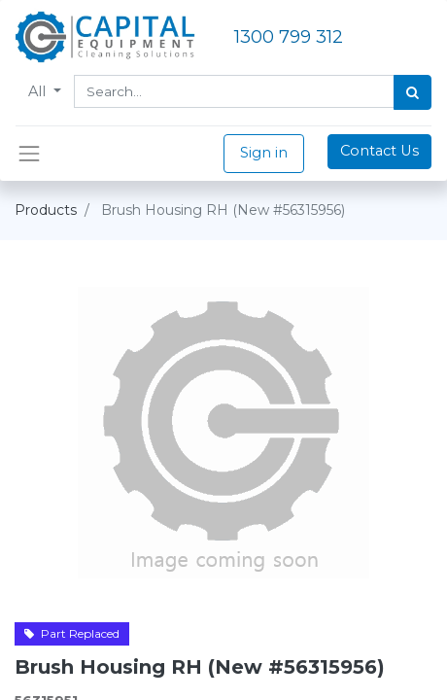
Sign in (264, 152)
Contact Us (379, 150)
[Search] (412, 92)
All (39, 91)
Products (46, 210)
